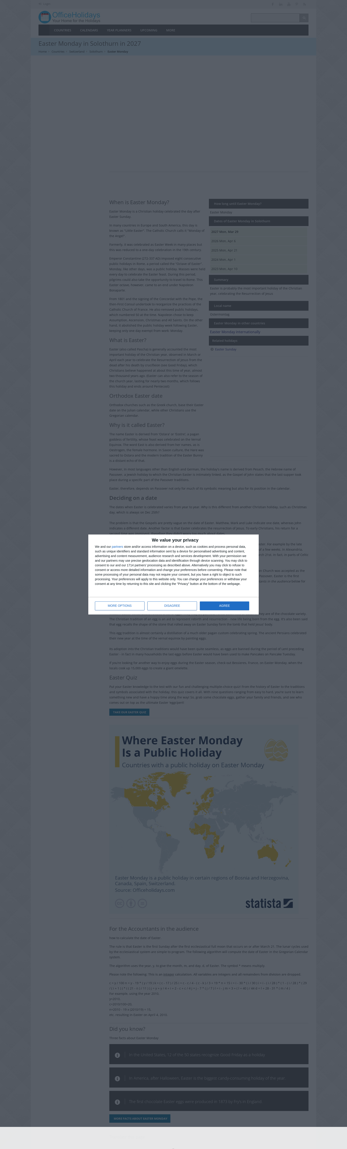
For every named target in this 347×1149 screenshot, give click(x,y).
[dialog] (173, 574)
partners (117, 546)
